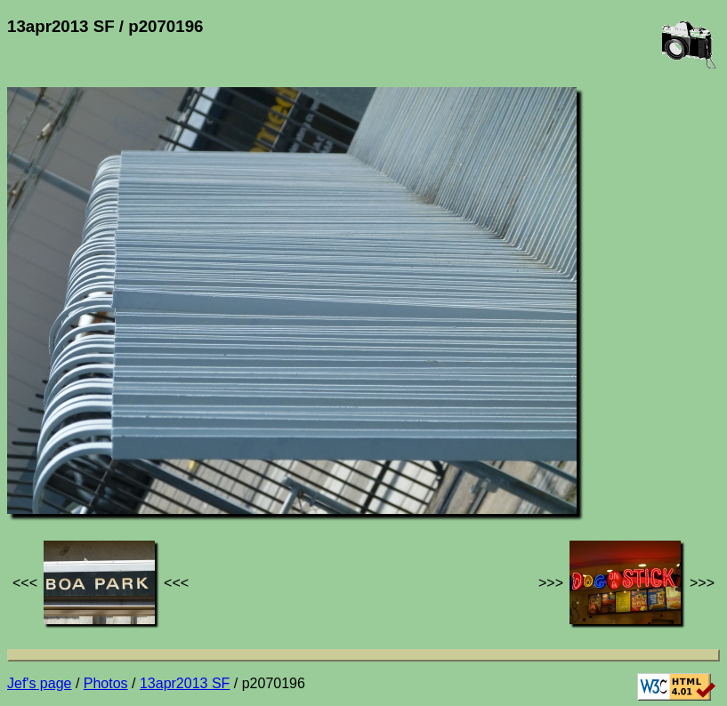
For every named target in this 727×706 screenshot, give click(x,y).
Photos (106, 683)
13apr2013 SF (185, 683)
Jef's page (39, 683)
